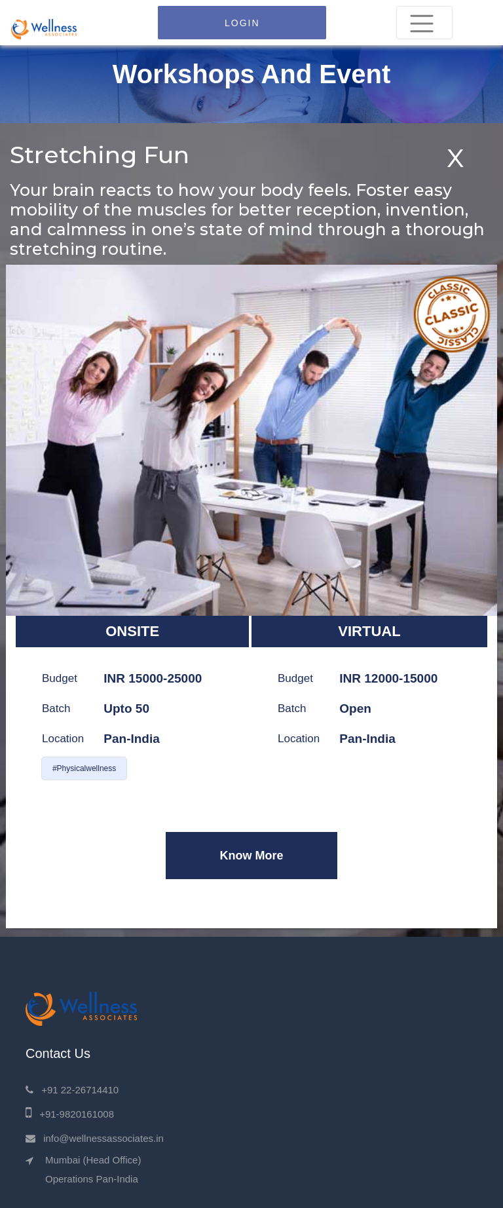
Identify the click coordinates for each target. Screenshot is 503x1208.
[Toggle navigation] (424, 22)
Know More (251, 855)
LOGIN (242, 23)
